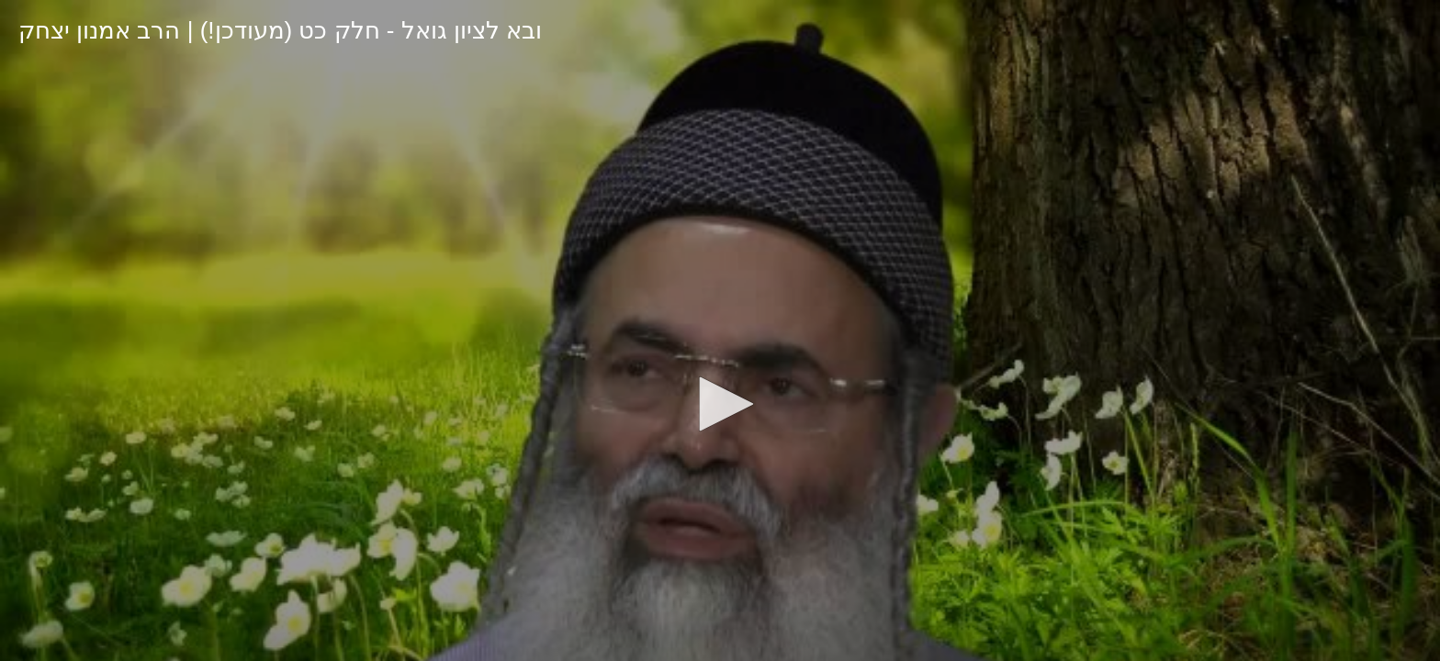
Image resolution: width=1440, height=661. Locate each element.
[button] (720, 404)
